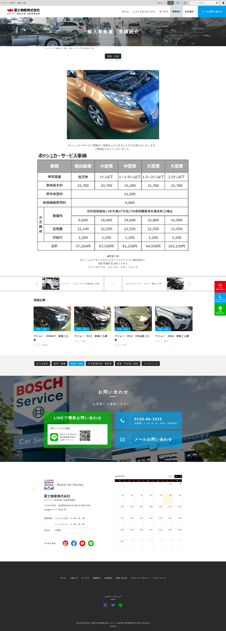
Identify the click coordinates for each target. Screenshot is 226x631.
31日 (160, 484)
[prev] (176, 476)
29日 (141, 484)
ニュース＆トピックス (144, 11)
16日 (179, 506)
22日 (170, 518)
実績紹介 (176, 11)
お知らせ (74, 578)
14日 (160, 506)
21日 (160, 518)
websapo (113, 626)
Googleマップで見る (55, 509)
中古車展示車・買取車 (100, 363)
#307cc (118, 60)
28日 (131, 484)
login (223, 3)
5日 (142, 495)
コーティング (151, 363)
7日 (161, 495)
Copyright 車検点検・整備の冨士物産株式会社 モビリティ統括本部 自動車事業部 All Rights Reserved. (113, 623)
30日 (150, 484)
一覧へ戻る (113, 283)
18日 (131, 518)
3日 (123, 495)
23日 (179, 518)
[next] (180, 476)
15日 (170, 506)
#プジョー (108, 60)
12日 (141, 506)
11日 (131, 506)
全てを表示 (42, 363)
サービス (163, 11)
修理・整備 (60, 363)
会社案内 (189, 11)
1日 (170, 484)
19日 (141, 518)
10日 (122, 506)
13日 (150, 506)
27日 (122, 484)
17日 (122, 518)
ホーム (125, 11)
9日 (180, 495)
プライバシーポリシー (140, 578)
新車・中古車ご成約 (128, 363)
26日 (141, 530)
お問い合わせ (121, 578)
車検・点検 (113, 56)
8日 (170, 495)
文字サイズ (161, 3)
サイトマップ (159, 578)
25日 (131, 530)
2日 (180, 484)
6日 (151, 495)
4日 (132, 495)
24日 (122, 530)
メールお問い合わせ (212, 11)
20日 (150, 518)
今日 (170, 476)
